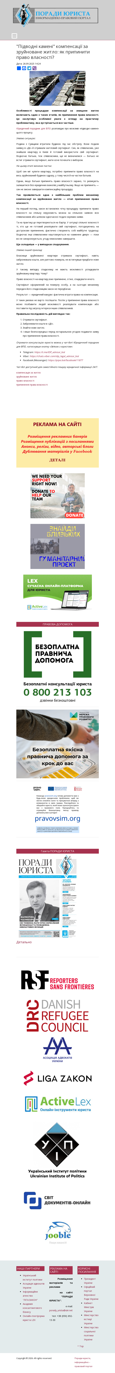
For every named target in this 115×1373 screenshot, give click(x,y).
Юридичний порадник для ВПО (33, 128)
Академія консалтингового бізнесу (32, 1307)
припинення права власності (32, 384)
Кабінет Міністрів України (89, 1307)
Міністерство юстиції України (91, 1319)
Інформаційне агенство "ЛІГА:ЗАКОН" (30, 1295)
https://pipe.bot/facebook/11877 (65, 360)
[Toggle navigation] (14, 36)
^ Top (80, 1346)
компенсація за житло (28, 372)
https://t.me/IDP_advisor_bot (49, 352)
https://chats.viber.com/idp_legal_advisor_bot (54, 356)
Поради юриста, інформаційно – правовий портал (83, 1362)
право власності (25, 380)
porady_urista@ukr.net (61, 1310)
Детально (24, 942)
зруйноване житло (26, 376)
